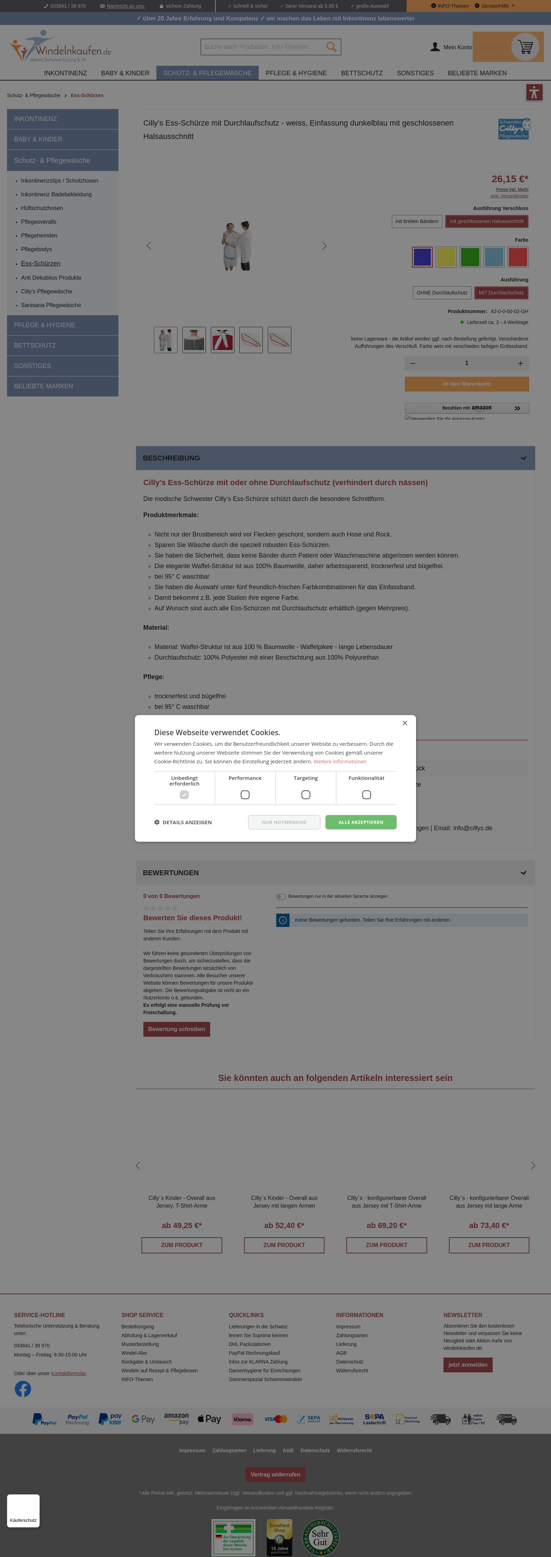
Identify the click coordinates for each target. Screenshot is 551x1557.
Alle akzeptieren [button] (359, 822)
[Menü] (35, 1498)
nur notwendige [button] (279, 822)
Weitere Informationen (342, 760)
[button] (183, 822)
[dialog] (275, 778)
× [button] (404, 722)
